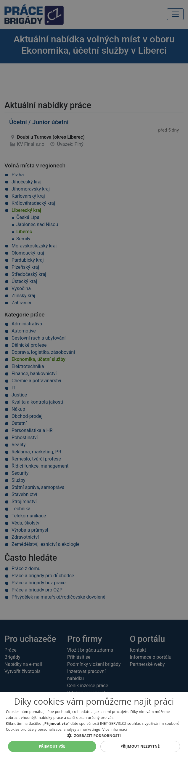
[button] (94, 735)
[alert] (94, 379)
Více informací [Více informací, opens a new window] (114, 729)
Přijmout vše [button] (52, 746)
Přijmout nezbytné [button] (140, 746)
